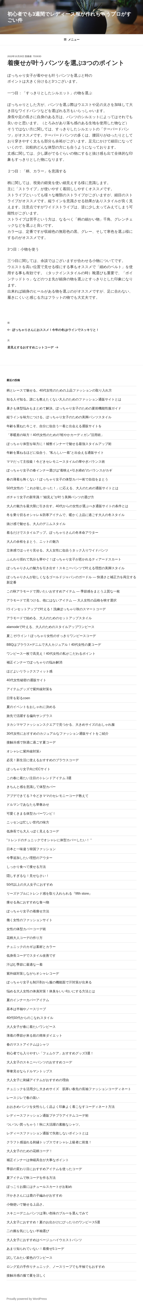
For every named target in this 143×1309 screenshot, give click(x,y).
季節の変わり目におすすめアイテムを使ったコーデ (44, 1169)
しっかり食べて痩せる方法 (26, 867)
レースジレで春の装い (23, 1097)
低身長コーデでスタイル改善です (31, 955)
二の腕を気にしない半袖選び (28, 1231)
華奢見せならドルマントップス (29, 1071)
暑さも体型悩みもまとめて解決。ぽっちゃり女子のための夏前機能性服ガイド (64, 408)
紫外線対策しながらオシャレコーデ (33, 973)
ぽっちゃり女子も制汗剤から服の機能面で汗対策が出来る (49, 982)
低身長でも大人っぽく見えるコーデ (33, 831)
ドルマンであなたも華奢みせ (28, 804)
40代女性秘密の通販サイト (26, 680)
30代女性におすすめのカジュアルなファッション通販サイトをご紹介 (58, 733)
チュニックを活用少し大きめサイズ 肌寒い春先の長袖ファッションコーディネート (69, 1089)
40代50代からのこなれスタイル (30, 1017)
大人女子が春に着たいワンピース (31, 1026)
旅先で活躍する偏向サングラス (29, 716)
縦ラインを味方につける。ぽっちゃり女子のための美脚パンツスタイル (59, 417)
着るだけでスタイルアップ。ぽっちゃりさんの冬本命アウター (52, 532)
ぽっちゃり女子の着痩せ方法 (28, 911)
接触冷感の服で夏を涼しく (26, 1275)
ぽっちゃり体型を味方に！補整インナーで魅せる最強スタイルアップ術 (59, 444)
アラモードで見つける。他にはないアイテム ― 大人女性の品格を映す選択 (62, 600)
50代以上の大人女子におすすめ (30, 884)
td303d (37, 56)
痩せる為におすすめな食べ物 (28, 902)
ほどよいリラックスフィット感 (29, 671)
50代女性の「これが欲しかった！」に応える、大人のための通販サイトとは (62, 488)
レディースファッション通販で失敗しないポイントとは (48, 1133)
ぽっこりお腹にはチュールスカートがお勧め (39, 1186)
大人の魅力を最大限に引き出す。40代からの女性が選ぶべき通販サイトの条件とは (67, 506)
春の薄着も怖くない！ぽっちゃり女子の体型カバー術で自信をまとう (57, 479)
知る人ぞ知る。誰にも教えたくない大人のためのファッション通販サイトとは (64, 399)
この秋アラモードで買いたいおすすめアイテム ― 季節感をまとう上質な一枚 (63, 591)
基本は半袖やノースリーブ (26, 1009)
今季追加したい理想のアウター (29, 858)
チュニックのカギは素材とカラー (31, 946)
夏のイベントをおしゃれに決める (31, 707)
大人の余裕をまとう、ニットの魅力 (33, 541)
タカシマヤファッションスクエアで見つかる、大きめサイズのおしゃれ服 (61, 724)
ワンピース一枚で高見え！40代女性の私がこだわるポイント (51, 653)
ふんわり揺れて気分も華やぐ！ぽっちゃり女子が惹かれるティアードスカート (64, 559)
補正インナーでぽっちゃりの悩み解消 (34, 662)
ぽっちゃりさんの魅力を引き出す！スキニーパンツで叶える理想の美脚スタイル (66, 568)
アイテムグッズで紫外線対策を (29, 689)
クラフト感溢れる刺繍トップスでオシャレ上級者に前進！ (49, 1142)
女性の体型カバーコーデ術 (26, 929)
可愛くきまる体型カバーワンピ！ (31, 813)
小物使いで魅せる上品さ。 (26, 1204)
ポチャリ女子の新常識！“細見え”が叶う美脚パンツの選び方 (50, 497)
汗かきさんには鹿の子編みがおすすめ (34, 1195)
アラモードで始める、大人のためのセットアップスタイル (49, 618)
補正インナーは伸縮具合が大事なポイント (38, 1160)
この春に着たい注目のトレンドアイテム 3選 (39, 778)
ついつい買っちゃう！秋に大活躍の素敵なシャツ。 (44, 1124)
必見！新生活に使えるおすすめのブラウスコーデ (43, 760)
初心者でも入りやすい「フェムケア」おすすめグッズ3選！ (50, 1053)
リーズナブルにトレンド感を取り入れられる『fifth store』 (49, 893)
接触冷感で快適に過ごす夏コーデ (31, 742)
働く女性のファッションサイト (29, 920)
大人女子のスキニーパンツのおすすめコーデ (39, 1062)
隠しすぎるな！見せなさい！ (28, 875)
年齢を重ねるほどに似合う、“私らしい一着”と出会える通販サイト (55, 452)
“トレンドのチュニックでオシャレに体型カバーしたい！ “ (49, 840)
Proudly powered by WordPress (27, 1298)
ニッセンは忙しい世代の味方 (28, 822)
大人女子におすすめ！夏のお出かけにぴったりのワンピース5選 (53, 1222)
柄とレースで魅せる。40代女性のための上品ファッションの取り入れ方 (59, 390)
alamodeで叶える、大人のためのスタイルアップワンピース (50, 627)
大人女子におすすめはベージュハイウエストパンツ (44, 1240)
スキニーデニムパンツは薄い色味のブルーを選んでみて (48, 1213)
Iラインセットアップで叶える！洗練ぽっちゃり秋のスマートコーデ (56, 609)
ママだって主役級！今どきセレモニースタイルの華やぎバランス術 (56, 461)
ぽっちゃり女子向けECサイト (28, 769)
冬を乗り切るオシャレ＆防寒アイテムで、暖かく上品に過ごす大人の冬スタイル (66, 515)
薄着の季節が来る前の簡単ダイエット (34, 1035)
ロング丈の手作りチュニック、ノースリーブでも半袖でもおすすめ (56, 1266)
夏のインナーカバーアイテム (28, 1000)
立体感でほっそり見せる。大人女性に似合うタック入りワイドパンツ (57, 550)
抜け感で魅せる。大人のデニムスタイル (36, 524)
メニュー (71, 39)
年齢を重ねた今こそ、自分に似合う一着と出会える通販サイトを (54, 426)
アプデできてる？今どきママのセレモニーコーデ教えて (48, 796)
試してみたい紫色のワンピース (29, 1257)
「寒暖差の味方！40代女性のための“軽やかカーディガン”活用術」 (55, 435)
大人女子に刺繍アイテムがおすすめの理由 (38, 1080)
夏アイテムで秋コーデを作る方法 (31, 1177)
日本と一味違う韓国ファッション (31, 849)
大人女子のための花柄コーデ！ (29, 1151)
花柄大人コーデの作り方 (25, 938)
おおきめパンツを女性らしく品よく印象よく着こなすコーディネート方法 (61, 1106)
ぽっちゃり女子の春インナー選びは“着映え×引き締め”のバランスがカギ (59, 470)
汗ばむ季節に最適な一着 (25, 964)
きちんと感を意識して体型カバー (31, 787)
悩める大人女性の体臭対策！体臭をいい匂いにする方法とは (51, 991)
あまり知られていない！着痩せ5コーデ (35, 1248)
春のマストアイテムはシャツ (28, 1044)
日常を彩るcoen (18, 698)
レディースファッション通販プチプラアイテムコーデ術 (48, 1115)
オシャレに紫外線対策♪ (24, 751)
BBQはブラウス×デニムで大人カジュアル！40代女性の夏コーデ (54, 644)
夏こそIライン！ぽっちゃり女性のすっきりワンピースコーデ (51, 636)
